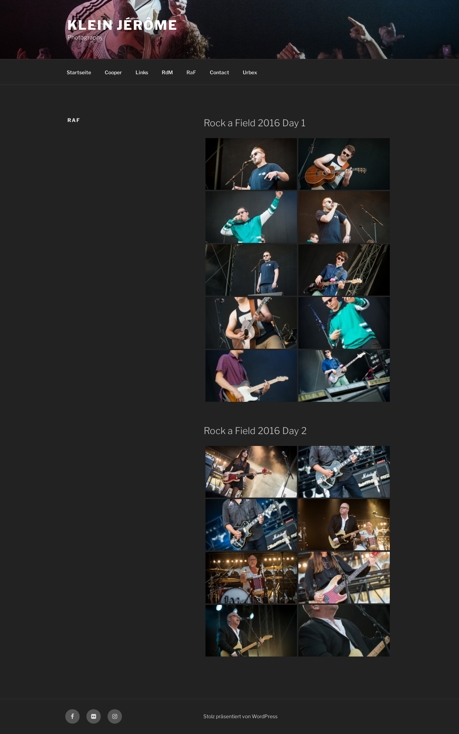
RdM (167, 72)
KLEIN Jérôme (122, 25)
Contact (219, 72)
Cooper (113, 72)
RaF (191, 72)
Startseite (79, 72)
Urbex (250, 72)
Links (142, 72)
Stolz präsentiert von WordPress (240, 716)
